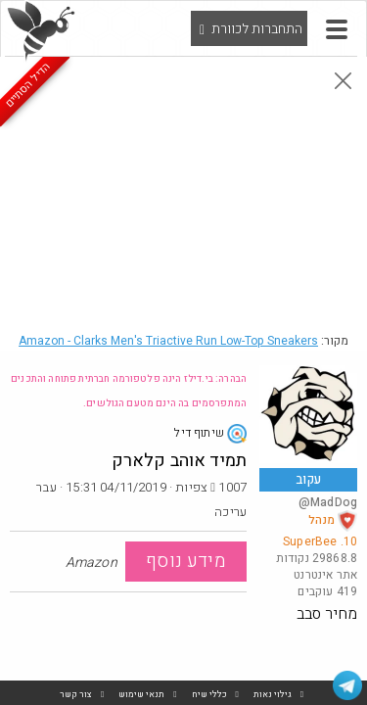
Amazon (168, 341)
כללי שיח (209, 694)
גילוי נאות (272, 694)
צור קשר (76, 694)
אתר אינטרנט (325, 575)
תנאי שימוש (141, 694)
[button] (336, 29)
